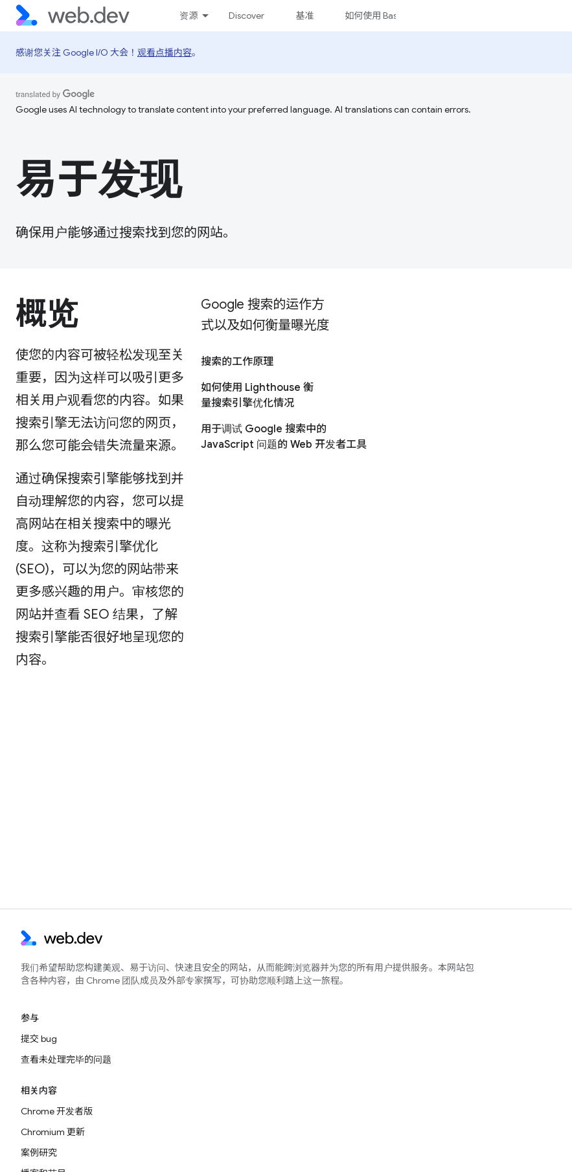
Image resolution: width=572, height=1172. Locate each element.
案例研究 (39, 1152)
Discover (246, 15)
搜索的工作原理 (237, 361)
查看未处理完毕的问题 (66, 1059)
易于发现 (98, 179)
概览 (46, 313)
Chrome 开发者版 (57, 1111)
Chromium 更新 (53, 1132)
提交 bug (39, 1039)
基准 (304, 15)
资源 (188, 15)
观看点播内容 (164, 52)
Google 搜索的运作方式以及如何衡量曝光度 (265, 314)
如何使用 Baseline (381, 15)
